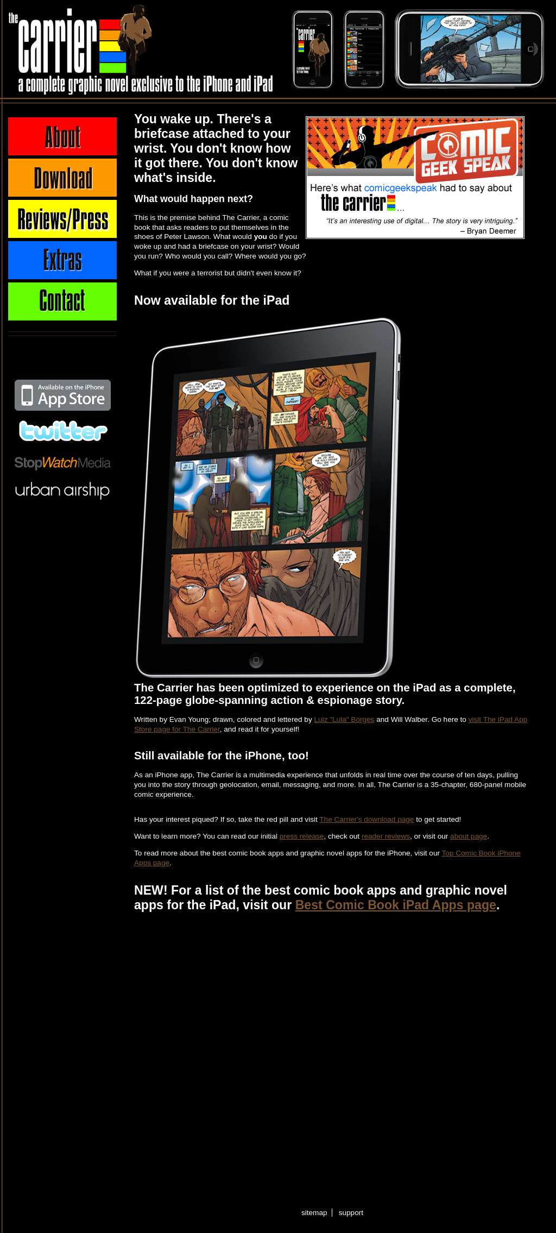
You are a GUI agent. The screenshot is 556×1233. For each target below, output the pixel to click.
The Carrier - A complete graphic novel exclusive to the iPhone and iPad (77, 49)
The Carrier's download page (366, 819)
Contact (62, 301)
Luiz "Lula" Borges (344, 719)
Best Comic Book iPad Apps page (395, 905)
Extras (62, 260)
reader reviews (386, 836)
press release (302, 836)
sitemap (314, 1213)
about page (468, 836)
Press (62, 219)
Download (62, 178)
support (351, 1213)
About (62, 136)
